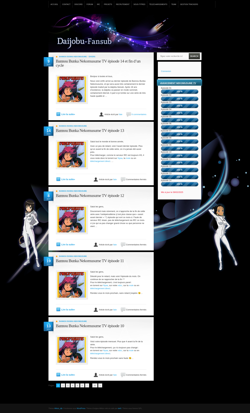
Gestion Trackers (189, 4)
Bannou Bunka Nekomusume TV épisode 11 (90, 260)
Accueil (54, 4)
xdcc (120, 285)
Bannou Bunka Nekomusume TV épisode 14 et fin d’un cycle (98, 63)
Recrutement (122, 4)
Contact (66, 4)
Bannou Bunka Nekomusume (73, 57)
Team (173, 4)
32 (95, 385)
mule (128, 158)
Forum (90, 4)
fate (120, 114)
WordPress (81, 408)
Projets (108, 4)
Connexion (166, 71)
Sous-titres (139, 4)
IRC (98, 4)
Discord (78, 4)
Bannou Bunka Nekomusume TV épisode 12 (90, 195)
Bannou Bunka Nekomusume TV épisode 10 (90, 325)
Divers (92, 57)
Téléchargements (158, 4)
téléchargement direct (100, 161)
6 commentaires (139, 114)
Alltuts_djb (58, 408)
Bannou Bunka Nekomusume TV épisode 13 (90, 130)
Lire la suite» (68, 114)
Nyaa (120, 158)
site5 (119, 408)
